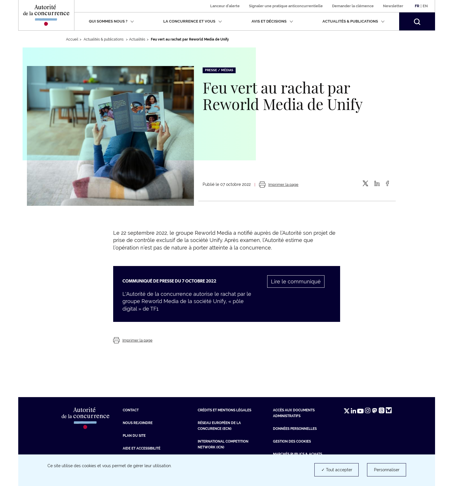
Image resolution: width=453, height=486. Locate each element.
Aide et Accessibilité (141, 448)
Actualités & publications (353, 21)
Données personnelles (295, 429)
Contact (131, 410)
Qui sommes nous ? (111, 21)
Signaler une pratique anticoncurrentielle (286, 6)
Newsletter (393, 6)
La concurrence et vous (192, 21)
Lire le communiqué (296, 281)
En (425, 6)
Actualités (137, 39)
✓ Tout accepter (336, 469)
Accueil (72, 39)
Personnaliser (386, 469)
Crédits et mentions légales (224, 410)
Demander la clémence (353, 6)
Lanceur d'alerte (225, 6)
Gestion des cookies (292, 441)
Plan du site (134, 436)
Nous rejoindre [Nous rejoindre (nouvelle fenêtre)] (138, 423)
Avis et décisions (272, 21)
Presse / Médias (219, 70)
